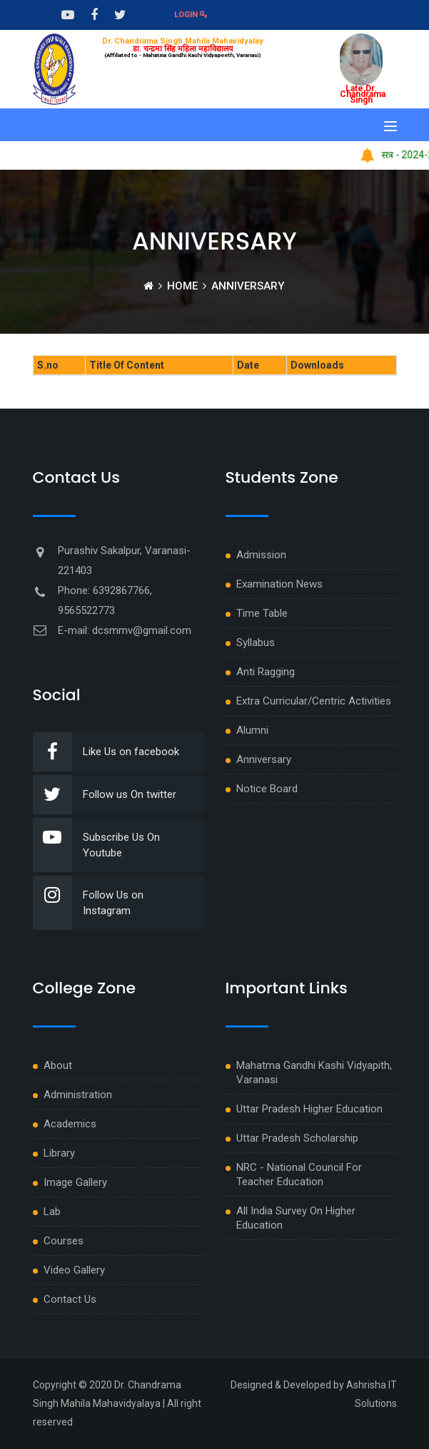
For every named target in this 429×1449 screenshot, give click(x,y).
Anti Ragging (265, 671)
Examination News (279, 584)
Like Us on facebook (106, 752)
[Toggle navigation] (390, 126)
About (58, 1065)
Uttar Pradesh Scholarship (297, 1138)
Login (191, 14)
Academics (70, 1123)
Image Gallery (75, 1182)
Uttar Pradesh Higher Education (309, 1108)
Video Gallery (74, 1270)
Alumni (252, 730)
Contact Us (70, 1299)
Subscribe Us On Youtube (96, 845)
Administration (78, 1094)
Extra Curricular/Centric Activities (313, 701)
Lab (52, 1211)
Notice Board (267, 788)
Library (59, 1153)
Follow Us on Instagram (88, 903)
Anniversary (263, 759)
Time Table (262, 613)
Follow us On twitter (104, 794)
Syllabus (255, 642)
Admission (261, 554)
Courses (64, 1240)
